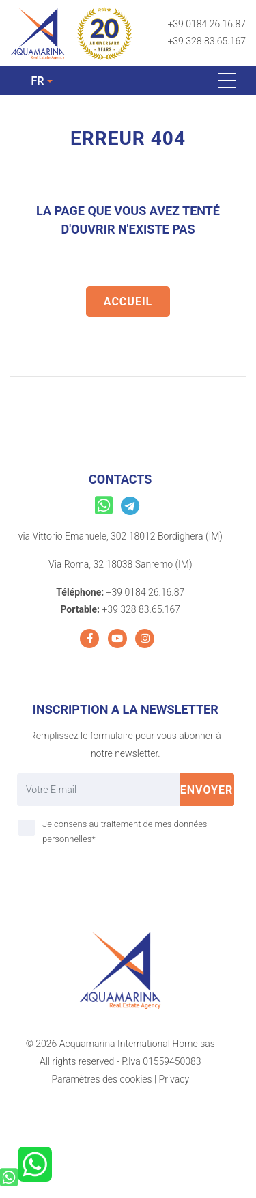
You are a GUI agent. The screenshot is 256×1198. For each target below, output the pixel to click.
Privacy (174, 1079)
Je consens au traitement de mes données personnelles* (124, 831)
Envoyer (206, 789)
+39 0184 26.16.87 (206, 23)
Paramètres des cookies (101, 1079)
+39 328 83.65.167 (206, 41)
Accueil (128, 301)
